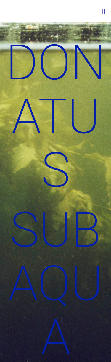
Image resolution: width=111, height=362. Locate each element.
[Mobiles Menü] (103, 11)
